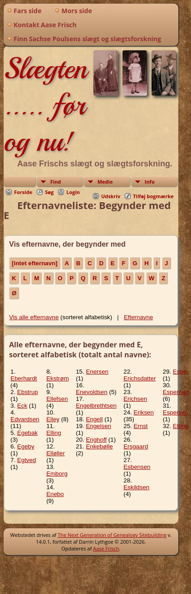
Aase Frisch (106, 548)
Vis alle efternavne (34, 317)
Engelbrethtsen (96, 405)
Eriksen (143, 412)
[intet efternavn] (35, 263)
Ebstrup (27, 392)
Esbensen (136, 466)
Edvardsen (24, 419)
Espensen (176, 392)
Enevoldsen (92, 392)
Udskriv (110, 196)
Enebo (55, 494)
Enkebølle (99, 446)
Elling (53, 432)
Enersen (97, 371)
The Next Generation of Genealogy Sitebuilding (112, 534)
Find (55, 181)
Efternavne (138, 317)
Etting (180, 426)
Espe (179, 371)
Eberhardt (23, 378)
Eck (22, 405)
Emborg (57, 473)
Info (150, 181)
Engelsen (98, 426)
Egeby (25, 446)
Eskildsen (136, 487)
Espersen (175, 412)
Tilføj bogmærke (153, 196)
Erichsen (135, 398)
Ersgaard (135, 446)
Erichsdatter (139, 378)
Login (73, 192)
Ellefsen (57, 398)
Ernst (140, 426)
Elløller (55, 453)
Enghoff (96, 439)
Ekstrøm (57, 378)
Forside (23, 192)
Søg (49, 192)
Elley (52, 419)
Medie (105, 181)
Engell (94, 419)
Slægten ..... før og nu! (45, 104)
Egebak (27, 432)
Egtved (26, 460)
